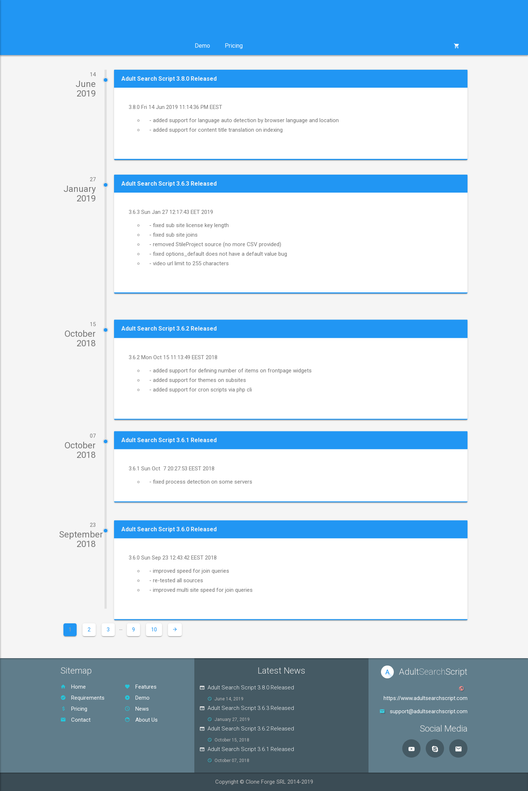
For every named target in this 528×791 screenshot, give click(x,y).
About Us (141, 720)
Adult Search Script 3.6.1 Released (251, 749)
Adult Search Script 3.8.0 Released (251, 687)
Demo (202, 45)
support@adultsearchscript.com (428, 711)
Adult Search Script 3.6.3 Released (251, 708)
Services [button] (124, 45)
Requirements (82, 698)
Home (73, 687)
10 (154, 629)
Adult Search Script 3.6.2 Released (251, 728)
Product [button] (81, 45)
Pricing (234, 45)
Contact (75, 720)
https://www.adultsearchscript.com (425, 698)
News (137, 709)
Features (141, 687)
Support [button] (166, 45)
